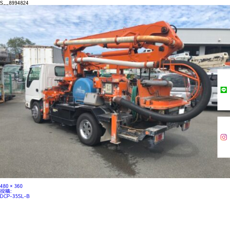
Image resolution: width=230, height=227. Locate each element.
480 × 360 (11, 185)
